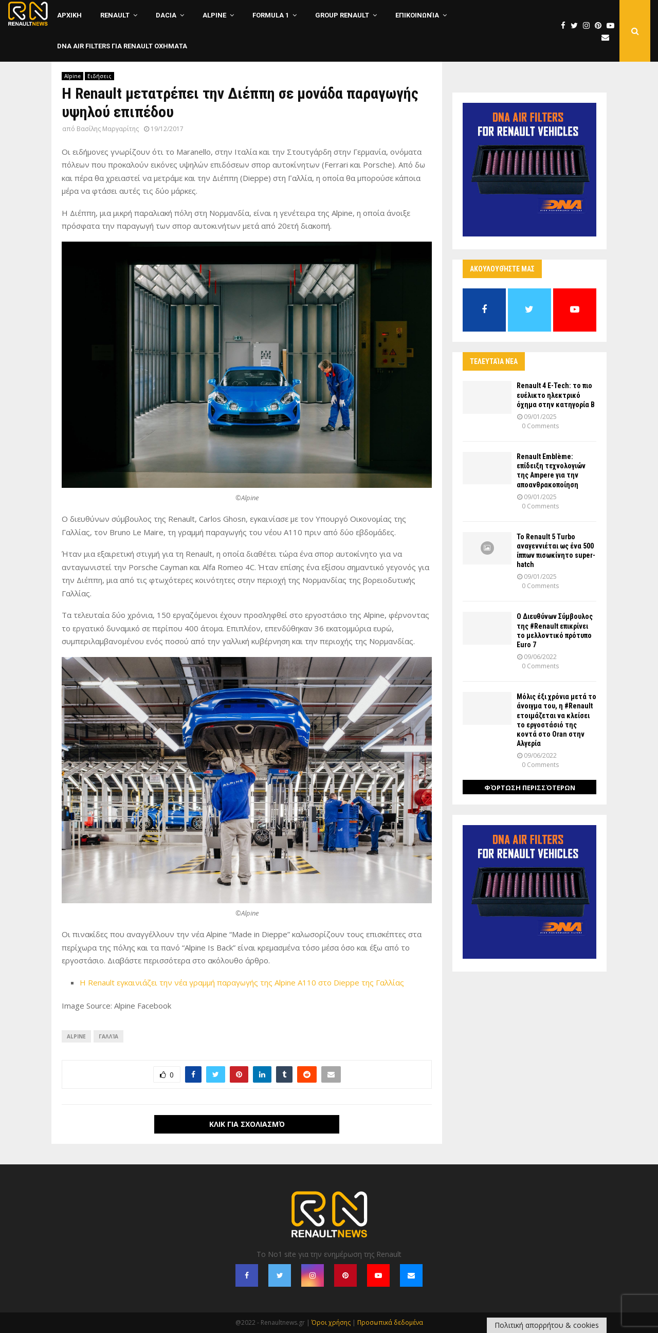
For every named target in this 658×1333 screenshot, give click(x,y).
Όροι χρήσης (331, 1322)
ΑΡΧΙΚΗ (69, 15)
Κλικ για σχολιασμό (247, 1124)
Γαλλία (108, 1036)
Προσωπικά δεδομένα (390, 1322)
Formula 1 (270, 15)
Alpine (214, 15)
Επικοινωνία (417, 15)
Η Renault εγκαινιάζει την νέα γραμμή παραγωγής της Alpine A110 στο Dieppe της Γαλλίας (242, 982)
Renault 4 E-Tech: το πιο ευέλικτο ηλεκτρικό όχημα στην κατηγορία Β (556, 394)
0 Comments (540, 426)
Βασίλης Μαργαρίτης (108, 128)
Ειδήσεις (99, 76)
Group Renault (342, 15)
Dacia (166, 15)
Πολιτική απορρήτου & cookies (547, 1325)
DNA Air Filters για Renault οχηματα (122, 46)
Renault (115, 15)
